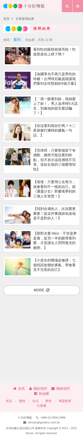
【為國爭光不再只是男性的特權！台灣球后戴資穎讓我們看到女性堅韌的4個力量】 (55, 78)
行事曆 (41, 406)
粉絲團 (41, 393)
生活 (35, 401)
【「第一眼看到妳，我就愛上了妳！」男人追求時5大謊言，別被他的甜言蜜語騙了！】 (55, 106)
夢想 (48, 401)
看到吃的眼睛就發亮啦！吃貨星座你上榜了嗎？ (54, 52)
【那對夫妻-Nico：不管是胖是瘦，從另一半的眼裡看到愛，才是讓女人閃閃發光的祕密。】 (55, 240)
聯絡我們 (60, 388)
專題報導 (65, 401)
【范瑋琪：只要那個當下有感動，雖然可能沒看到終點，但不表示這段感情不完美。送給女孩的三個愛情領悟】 (54, 160)
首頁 (6, 18)
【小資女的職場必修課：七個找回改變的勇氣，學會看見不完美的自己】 (54, 265)
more (41, 290)
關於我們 (38, 388)
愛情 (22, 401)
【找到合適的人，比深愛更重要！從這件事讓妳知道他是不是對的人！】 (54, 213)
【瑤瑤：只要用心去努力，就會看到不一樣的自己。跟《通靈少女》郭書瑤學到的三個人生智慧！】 (54, 189)
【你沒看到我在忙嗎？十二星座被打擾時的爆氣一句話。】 (54, 130)
